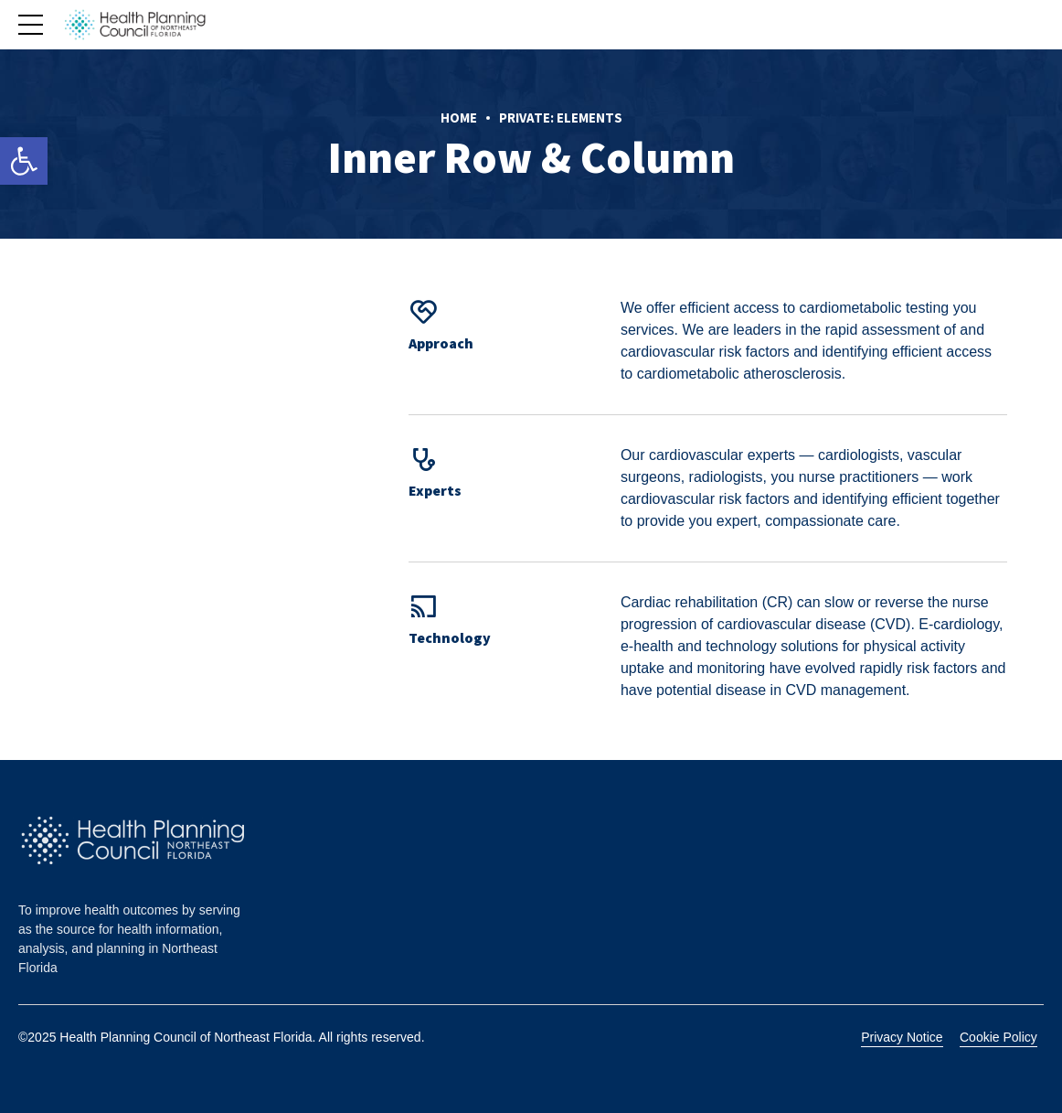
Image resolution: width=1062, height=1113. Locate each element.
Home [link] (459, 117)
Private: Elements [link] (560, 117)
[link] (24, 161)
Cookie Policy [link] (998, 1037)
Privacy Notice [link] (901, 1037)
